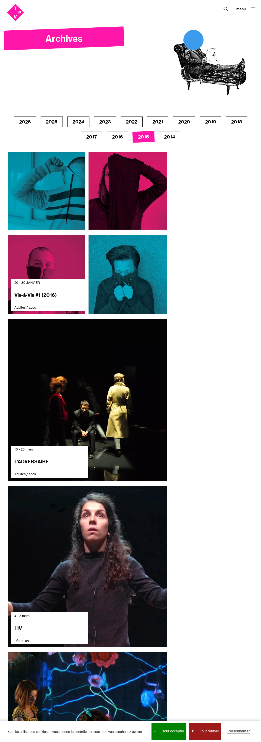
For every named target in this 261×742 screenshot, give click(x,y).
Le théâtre (13, 639)
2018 (236, 122)
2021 (157, 122)
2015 (143, 137)
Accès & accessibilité (61, 662)
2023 (105, 122)
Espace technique (107, 662)
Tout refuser (205, 731)
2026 (25, 122)
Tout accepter (169, 731)
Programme (101, 630)
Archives (99, 670)
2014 (169, 137)
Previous (114, 510)
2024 (78, 122)
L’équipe (12, 670)
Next (146, 510)
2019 (210, 122)
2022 (131, 122)
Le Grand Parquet (13, 659)
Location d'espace (59, 679)
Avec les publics (18, 648)
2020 (184, 122)
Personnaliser (238, 731)
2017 (91, 137)
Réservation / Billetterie (54, 642)
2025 (51, 122)
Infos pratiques (56, 630)
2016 (117, 137)
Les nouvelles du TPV (106, 642)
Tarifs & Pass (54, 653)
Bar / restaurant (56, 670)
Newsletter (101, 653)
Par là (166, 673)
